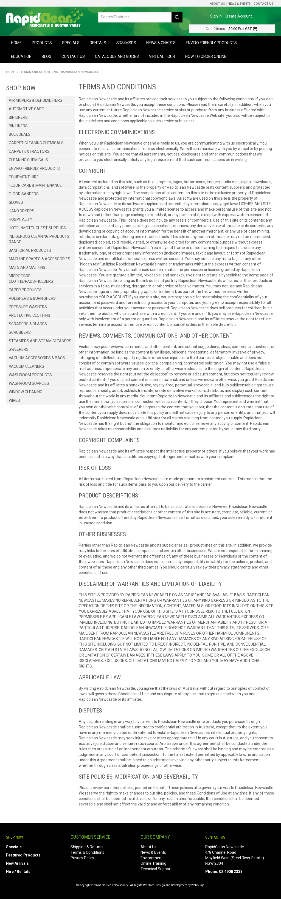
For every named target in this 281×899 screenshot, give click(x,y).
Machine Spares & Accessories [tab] (39, 259)
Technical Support (156, 869)
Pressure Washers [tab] (28, 307)
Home (16, 43)
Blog (46, 56)
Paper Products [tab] (25, 290)
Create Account (238, 16)
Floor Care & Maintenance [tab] (35, 185)
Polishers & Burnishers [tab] (32, 298)
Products (42, 43)
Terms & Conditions (87, 852)
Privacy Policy (82, 858)
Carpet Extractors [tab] (29, 151)
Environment (151, 858)
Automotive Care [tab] (26, 109)
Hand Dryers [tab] (21, 211)
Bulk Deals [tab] (19, 134)
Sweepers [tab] (19, 349)
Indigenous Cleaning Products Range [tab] (39, 239)
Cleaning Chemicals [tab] (28, 160)
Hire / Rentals (18, 871)
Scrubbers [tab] (20, 332)
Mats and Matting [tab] (27, 267)
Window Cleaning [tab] (25, 392)
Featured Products (23, 855)
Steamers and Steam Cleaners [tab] (40, 341)
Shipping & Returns (87, 847)
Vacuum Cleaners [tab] (26, 366)
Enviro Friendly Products (211, 43)
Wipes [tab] (14, 400)
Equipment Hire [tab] (24, 177)
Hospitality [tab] (20, 219)
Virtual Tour (162, 56)
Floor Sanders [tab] (24, 194)
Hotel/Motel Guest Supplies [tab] (37, 228)
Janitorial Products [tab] (30, 250)
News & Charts (161, 43)
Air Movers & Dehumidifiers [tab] (35, 100)
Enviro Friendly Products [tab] (34, 168)
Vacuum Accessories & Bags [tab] (37, 358)
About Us (217, 3)
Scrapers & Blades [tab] (28, 324)
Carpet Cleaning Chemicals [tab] (36, 143)
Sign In (216, 16)
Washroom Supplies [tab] (29, 383)
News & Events (239, 3)
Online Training (153, 863)
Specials (71, 43)
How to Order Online (205, 56)
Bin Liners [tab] (18, 117)
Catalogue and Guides (117, 56)
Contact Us (263, 3)
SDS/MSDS (126, 43)
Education (21, 56)
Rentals (98, 43)
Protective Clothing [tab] (29, 315)
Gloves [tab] (16, 202)
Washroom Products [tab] (30, 375)
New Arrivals (17, 863)
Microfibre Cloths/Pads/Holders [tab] (31, 279)
